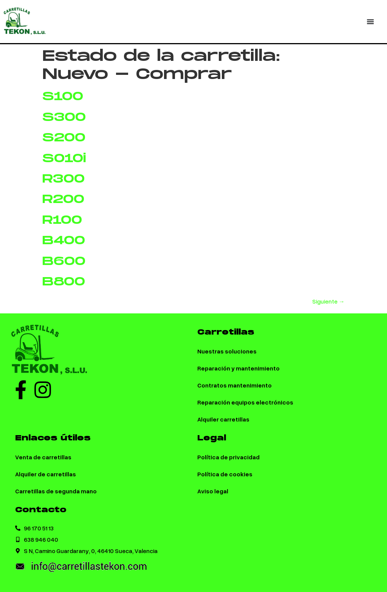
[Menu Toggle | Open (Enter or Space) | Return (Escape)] (370, 21)
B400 (63, 240)
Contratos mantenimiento (234, 385)
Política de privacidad (228, 457)
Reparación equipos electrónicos (245, 402)
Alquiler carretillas (223, 419)
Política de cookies (224, 474)
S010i (64, 158)
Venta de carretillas (43, 457)
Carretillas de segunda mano (56, 491)
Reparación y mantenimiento (238, 368)
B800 (63, 281)
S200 (63, 137)
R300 (63, 179)
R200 (63, 199)
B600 (63, 261)
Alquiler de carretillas (45, 474)
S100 (62, 96)
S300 (64, 117)
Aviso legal (212, 491)
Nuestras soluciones (227, 351)
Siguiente (328, 301)
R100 (62, 220)
